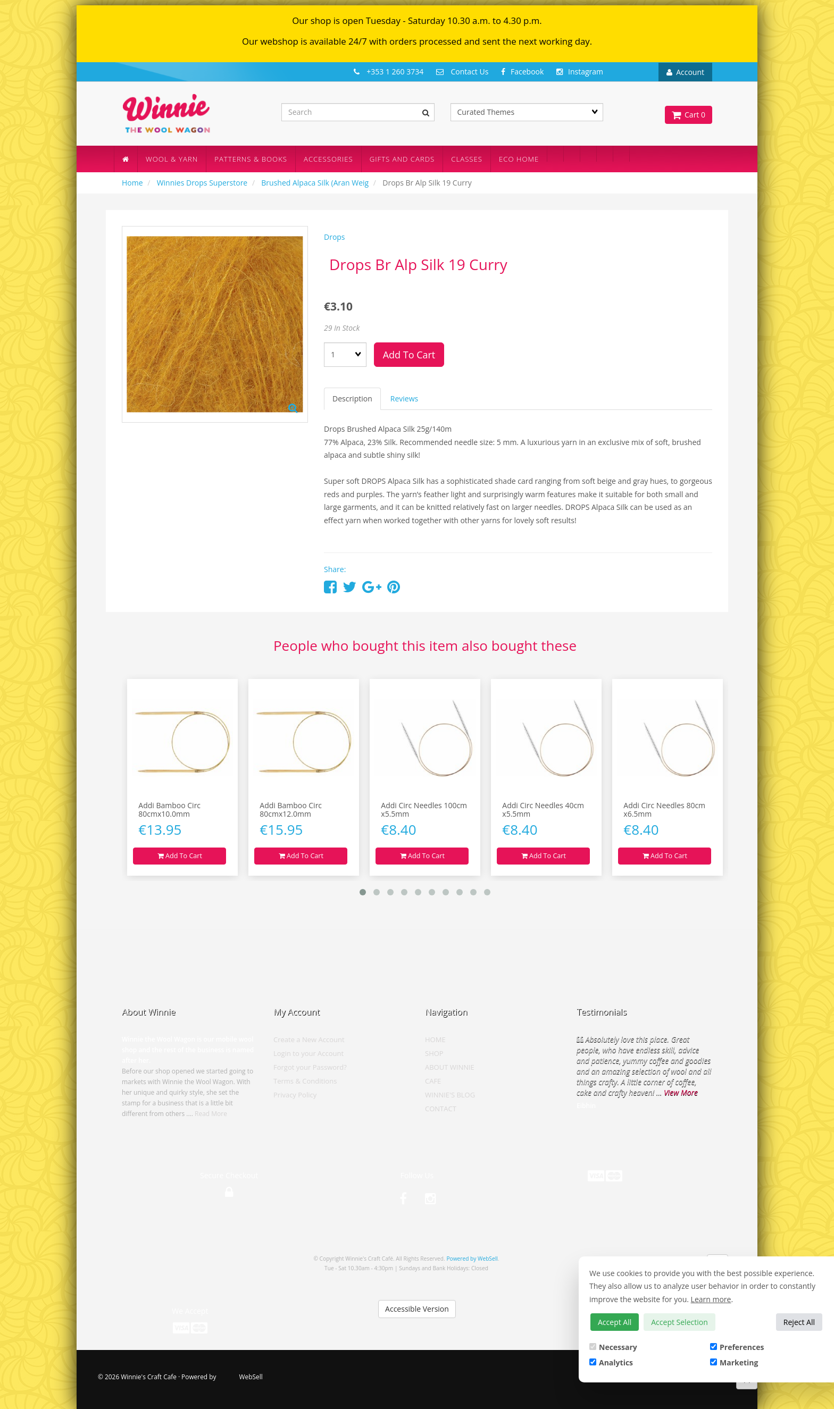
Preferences (737, 1347)
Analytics (611, 1362)
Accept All (614, 1322)
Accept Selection (679, 1322)
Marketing (734, 1362)
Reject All (799, 1322)
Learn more (711, 1299)
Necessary (613, 1347)
